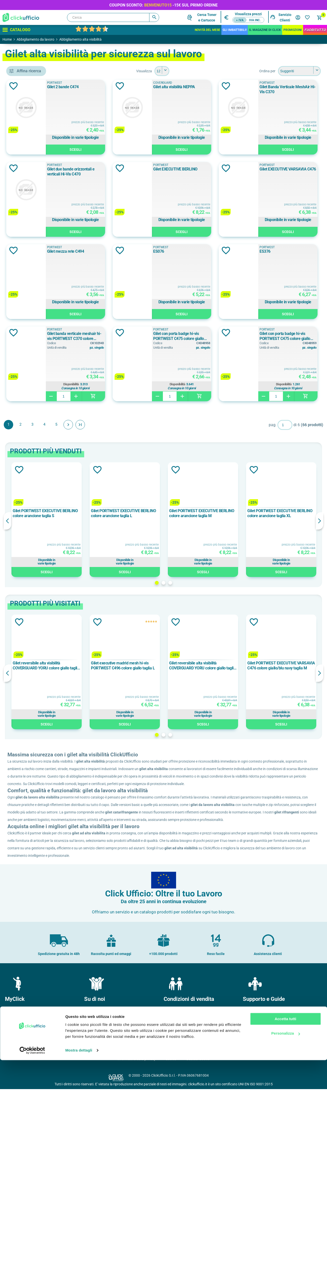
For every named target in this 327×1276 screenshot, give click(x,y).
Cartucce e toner (257, 1221)
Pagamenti (174, 1205)
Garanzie (173, 1221)
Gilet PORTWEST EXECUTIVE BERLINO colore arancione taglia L (169, 678)
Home (7, 39)
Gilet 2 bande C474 (142, 86)
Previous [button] (79, 685)
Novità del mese (207, 30)
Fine (152, 589)
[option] (110, 684)
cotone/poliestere (36, 414)
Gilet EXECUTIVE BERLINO (149, 251)
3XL (26, 555)
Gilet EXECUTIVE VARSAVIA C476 (280, 251)
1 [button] (193, 747)
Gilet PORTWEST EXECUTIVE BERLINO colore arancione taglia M (229, 678)
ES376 (132, 415)
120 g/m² (29, 457)
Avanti (140, 589)
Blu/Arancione (33, 355)
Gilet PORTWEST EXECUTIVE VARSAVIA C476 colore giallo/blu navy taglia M (289, 830)
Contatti (251, 1197)
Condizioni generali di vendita (188, 1197)
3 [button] (206, 747)
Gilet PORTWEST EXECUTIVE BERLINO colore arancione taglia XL (289, 678)
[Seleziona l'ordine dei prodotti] (299, 71)
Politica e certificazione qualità (109, 1213)
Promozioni (292, 30)
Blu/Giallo (31, 366)
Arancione (31, 343)
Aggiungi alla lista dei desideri (85, 86)
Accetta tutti (285, 1235)
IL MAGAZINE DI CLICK (265, 30)
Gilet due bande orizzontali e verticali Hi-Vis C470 (285, 171)
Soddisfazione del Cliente (105, 1221)
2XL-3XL (29, 533)
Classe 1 (29, 290)
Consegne (173, 1213)
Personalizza (285, 1249)
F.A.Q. (249, 1213)
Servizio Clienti (284, 17)
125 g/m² (29, 468)
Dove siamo (95, 1205)
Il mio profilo (16, 1197)
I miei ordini (15, 1205)
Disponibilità (281, 466)
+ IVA (240, 20)
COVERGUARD (34, 236)
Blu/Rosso (30, 377)
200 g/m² (29, 490)
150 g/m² (29, 479)
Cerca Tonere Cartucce (206, 17)
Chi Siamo (94, 1197)
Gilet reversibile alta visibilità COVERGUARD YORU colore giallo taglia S (229, 830)
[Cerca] (113, 17)
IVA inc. (255, 20)
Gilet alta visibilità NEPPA (272, 86)
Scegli (161, 150)
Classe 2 (30, 312)
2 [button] (199, 747)
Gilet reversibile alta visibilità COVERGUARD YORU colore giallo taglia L (108, 830)
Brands (250, 1205)
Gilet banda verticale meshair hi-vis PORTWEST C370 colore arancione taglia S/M (281, 418)
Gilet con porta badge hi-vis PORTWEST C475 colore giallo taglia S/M (285, 500)
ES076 (257, 333)
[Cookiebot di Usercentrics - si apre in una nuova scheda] (32, 1266)
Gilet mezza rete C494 (145, 333)
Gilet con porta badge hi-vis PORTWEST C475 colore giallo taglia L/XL (160, 500)
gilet (26, 205)
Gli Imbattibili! (235, 30)
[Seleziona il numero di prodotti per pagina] (198, 71)
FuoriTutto (315, 30)
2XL (26, 521)
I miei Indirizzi (17, 1213)
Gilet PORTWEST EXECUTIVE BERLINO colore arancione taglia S (109, 678)
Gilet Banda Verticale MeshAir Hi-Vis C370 (157, 171)
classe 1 (28, 279)
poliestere (31, 425)
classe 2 (28, 301)
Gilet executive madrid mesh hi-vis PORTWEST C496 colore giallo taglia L (169, 830)
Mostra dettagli (78, 1266)
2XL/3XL (28, 544)
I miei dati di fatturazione (26, 1221)
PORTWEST (32, 247)
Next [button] (319, 685)
